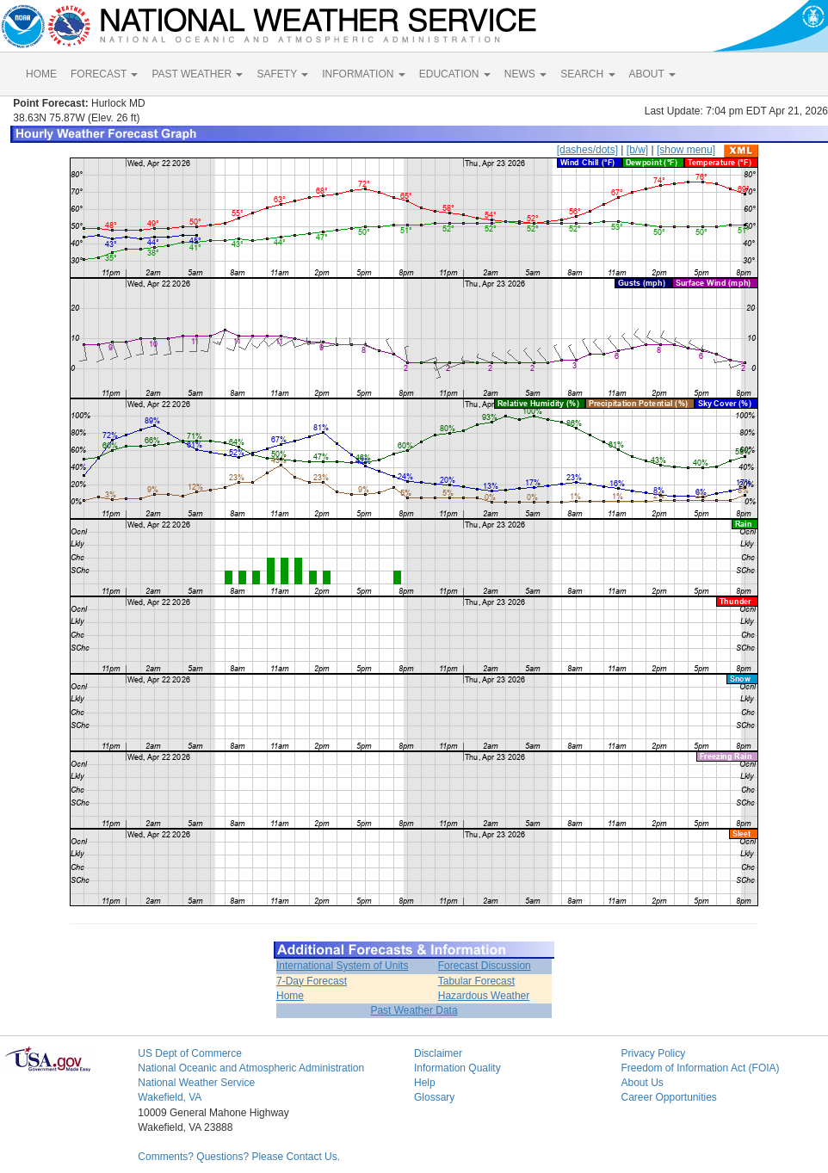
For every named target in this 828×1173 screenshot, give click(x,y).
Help (425, 1083)
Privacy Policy (653, 1053)
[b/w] (637, 150)
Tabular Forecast (476, 981)
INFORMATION (363, 74)
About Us (642, 1083)
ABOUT (652, 74)
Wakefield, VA (169, 1097)
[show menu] (686, 150)
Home (290, 996)
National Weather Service (196, 1083)
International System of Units (342, 966)
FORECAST (104, 74)
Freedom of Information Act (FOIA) (700, 1068)
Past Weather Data (413, 1010)
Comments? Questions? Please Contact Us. (239, 1157)
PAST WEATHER (197, 74)
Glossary (434, 1097)
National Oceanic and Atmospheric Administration (251, 1068)
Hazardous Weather (484, 996)
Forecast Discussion (484, 966)
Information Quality (457, 1068)
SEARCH (587, 74)
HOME (41, 74)
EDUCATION (455, 74)
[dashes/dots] (587, 150)
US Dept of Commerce (190, 1053)
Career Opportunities (668, 1097)
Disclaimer (438, 1053)
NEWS (525, 74)
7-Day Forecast (311, 981)
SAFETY (282, 74)
